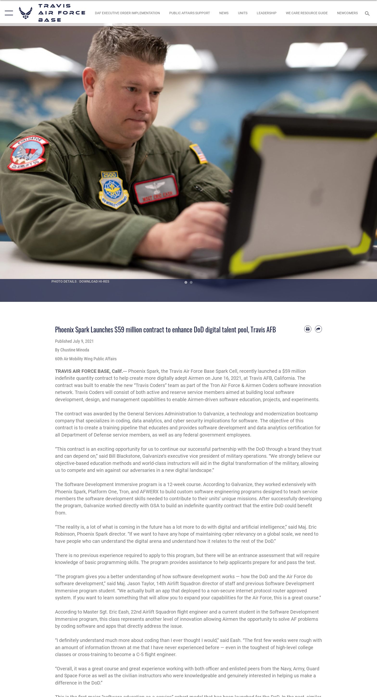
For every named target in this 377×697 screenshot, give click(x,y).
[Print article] (307, 328)
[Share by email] (318, 328)
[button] (8, 13)
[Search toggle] (368, 13)
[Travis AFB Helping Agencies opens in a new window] (306, 13)
